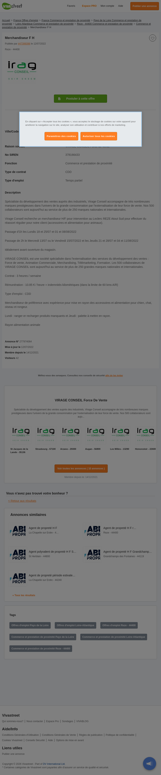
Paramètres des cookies (61, 136)
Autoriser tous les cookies (99, 136)
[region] (80, 129)
